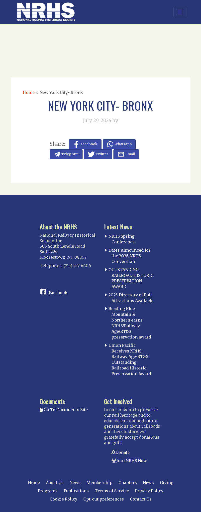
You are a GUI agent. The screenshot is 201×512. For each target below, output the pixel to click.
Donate (122, 452)
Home (29, 92)
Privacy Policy (149, 490)
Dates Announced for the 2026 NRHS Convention (129, 256)
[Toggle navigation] (180, 12)
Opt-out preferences (103, 499)
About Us (55, 482)
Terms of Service (112, 490)
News (75, 482)
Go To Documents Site (64, 409)
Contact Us (141, 499)
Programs (48, 490)
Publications (76, 490)
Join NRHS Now (131, 460)
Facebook (58, 292)
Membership (99, 482)
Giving (166, 482)
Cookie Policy (63, 499)
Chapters (127, 482)
